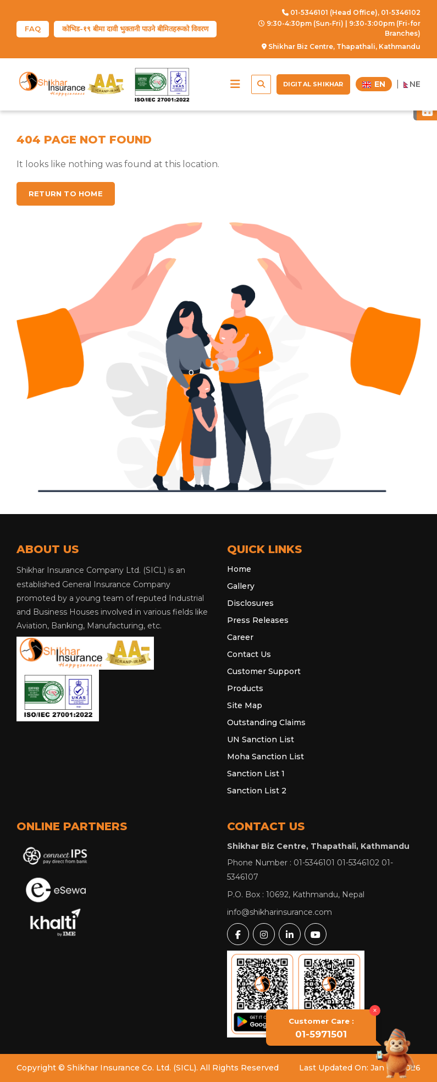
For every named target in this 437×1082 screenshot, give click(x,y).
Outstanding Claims (266, 722)
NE (412, 84)
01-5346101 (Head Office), (330, 12)
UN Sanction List (260, 739)
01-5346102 (401, 12)
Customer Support (264, 671)
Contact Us (249, 654)
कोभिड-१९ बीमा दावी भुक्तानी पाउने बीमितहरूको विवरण (135, 28)
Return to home (66, 193)
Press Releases (258, 620)
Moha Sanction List (265, 756)
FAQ (33, 28)
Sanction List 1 (256, 774)
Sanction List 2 (256, 791)
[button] (235, 84)
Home (239, 569)
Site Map (244, 705)
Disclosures (250, 603)
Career (240, 637)
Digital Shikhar (313, 84)
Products (245, 688)
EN (373, 84)
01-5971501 (321, 1028)
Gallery (241, 586)
